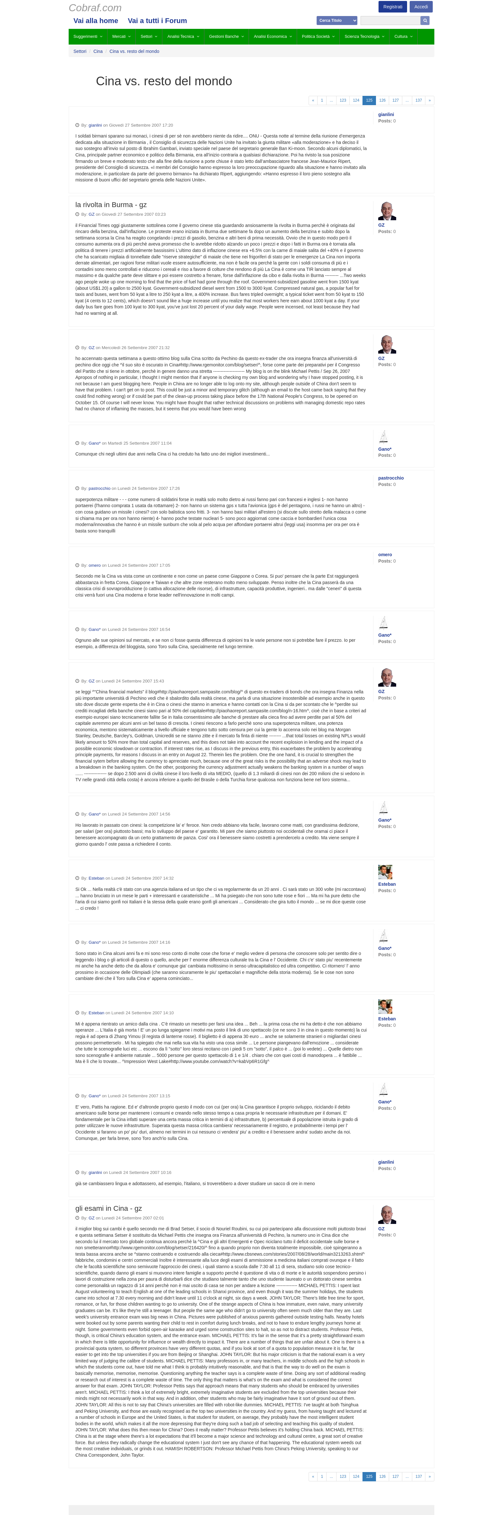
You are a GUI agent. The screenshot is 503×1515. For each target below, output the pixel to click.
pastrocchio (99, 488)
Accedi (421, 6)
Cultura (401, 36)
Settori (146, 36)
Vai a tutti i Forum (157, 21)
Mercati (118, 36)
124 (356, 100)
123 (343, 100)
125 (369, 100)
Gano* (95, 443)
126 (382, 100)
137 (418, 100)
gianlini (95, 125)
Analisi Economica (270, 36)
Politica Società (315, 36)
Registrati (392, 6)
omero (95, 565)
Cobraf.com (95, 8)
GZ (91, 214)
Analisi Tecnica (180, 36)
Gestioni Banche (224, 36)
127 (395, 100)
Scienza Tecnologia (362, 36)
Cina (98, 51)
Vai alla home (95, 21)
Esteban (96, 878)
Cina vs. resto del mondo (134, 51)
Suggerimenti (85, 36)
